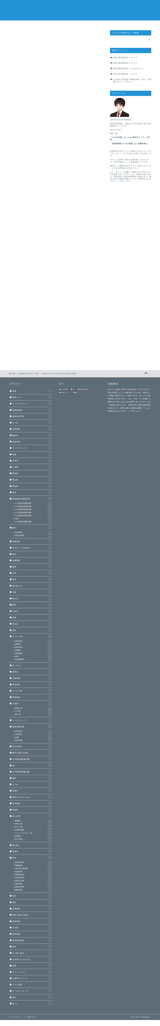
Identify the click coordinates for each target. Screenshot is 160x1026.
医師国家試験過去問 (32, 498)
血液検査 (32, 908)
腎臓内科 (33, 865)
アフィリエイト (32, 972)
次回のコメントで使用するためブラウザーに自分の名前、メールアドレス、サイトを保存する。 (55, 329)
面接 (32, 617)
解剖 (32, 527)
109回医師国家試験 (32, 759)
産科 (32, 630)
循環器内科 (44, 24)
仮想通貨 (32, 934)
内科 (32, 857)
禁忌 (32, 554)
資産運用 (32, 429)
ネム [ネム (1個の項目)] (74, 389)
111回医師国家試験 (33, 512)
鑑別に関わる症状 (32, 752)
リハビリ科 (32, 690)
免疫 (32, 492)
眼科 (33, 656)
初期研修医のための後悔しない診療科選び (130, 144)
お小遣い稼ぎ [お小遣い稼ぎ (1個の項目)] (64, 389)
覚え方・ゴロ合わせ (32, 547)
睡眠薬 (33, 821)
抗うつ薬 (33, 827)
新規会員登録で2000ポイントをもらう (56, 206)
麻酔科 (32, 435)
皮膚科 (33, 650)
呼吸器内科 (33, 862)
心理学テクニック (32, 978)
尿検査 (32, 473)
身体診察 (32, 441)
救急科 (32, 486)
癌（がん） (32, 665)
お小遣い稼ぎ (32, 953)
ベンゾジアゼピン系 (33, 833)
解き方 (32, 598)
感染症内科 (68, 24)
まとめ (32, 784)
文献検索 (32, 678)
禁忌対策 (32, 684)
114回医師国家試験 (33, 522)
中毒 (32, 592)
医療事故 (32, 697)
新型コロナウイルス (32, 797)
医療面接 (32, 560)
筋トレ (32, 1003)
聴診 (32, 902)
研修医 (32, 809)
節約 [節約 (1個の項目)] (76, 392)
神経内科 (33, 884)
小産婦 (32, 703)
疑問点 (32, 671)
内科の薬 (33, 824)
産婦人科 (33, 708)
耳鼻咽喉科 (33, 659)
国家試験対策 (32, 726)
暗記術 (32, 479)
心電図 (32, 467)
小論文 (32, 611)
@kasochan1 (115, 130)
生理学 (32, 460)
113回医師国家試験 (33, 506)
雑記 (32, 997)
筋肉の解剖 (33, 535)
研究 (32, 579)
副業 (32, 965)
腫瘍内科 (33, 890)
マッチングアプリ (32, 403)
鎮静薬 (33, 836)
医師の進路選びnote (21, 24)
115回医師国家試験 (33, 503)
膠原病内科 (33, 887)
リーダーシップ (32, 720)
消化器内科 (92, 24)
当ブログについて (116, 24)
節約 (32, 946)
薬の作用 (32, 816)
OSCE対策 (32, 746)
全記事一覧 (139, 24)
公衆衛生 (33, 734)
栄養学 (32, 790)
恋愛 (32, 391)
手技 (32, 573)
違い (32, 765)
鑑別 (32, 778)
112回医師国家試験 (33, 509)
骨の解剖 (33, 532)
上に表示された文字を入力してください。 (28, 339)
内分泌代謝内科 (33, 868)
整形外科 (33, 647)
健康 (32, 454)
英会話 (32, 623)
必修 (33, 737)
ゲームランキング (32, 991)
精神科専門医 (32, 416)
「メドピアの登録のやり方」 (48, 193)
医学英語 (33, 731)
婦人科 (33, 714)
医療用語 (32, 921)
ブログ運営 (32, 984)
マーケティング (32, 448)
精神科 (33, 644)
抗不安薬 (33, 839)
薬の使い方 (32, 585)
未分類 (32, 927)
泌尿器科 (33, 641)
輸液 (32, 566)
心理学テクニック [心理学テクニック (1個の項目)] (66, 392)
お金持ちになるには (32, 959)
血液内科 (33, 871)
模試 (15, 35)
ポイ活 (32, 422)
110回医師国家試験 (33, 515)
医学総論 (33, 740)
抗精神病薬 (33, 830)
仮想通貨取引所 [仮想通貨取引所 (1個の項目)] (84, 389)
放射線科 (33, 653)
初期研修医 (32, 410)
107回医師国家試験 (32, 771)
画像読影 (32, 541)
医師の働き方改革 (32, 915)
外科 (32, 895)
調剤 (32, 604)
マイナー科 (32, 636)
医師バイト (32, 397)
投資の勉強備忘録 (120, 58)
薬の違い (32, 845)
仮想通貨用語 (32, 940)
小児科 (33, 711)
